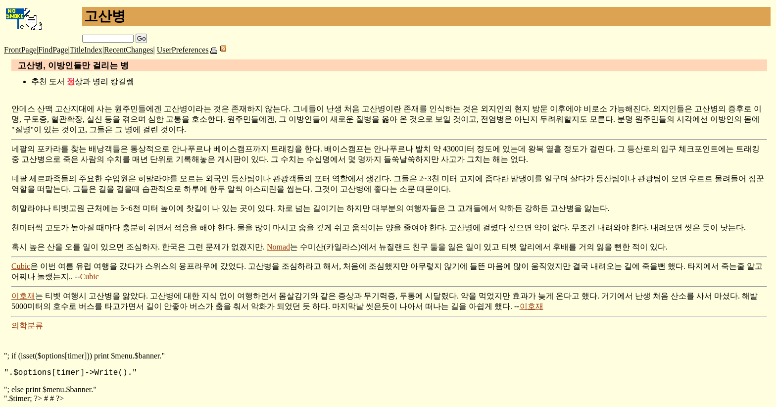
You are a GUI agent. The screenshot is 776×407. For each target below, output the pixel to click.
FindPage (53, 50)
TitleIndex (86, 50)
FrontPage (20, 50)
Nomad (278, 247)
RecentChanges (128, 50)
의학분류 (27, 325)
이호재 (23, 296)
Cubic (20, 266)
